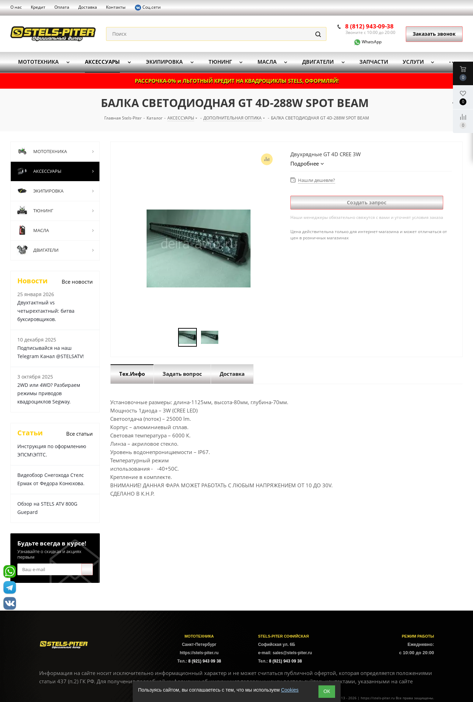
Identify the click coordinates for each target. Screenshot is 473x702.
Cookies (290, 690)
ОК (326, 691)
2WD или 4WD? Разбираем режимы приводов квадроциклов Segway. (48, 393)
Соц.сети (147, 7)
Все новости (77, 281)
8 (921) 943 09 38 (204, 661)
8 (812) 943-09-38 (369, 26)
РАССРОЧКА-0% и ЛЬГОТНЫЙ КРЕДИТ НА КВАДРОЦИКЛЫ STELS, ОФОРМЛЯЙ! (237, 80)
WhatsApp (363, 42)
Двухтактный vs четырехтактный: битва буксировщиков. (46, 310)
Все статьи (79, 433)
